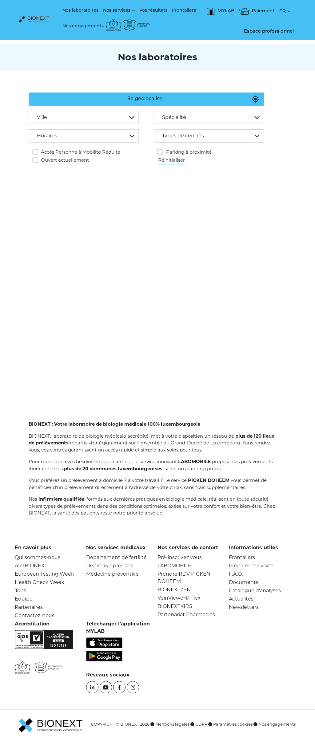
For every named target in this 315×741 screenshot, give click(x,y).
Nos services (116, 10)
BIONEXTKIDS (175, 606)
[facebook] (119, 687)
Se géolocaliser (146, 99)
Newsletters (244, 607)
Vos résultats (153, 10)
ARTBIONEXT (31, 566)
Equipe (24, 599)
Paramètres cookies (233, 724)
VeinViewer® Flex (179, 598)
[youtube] (106, 687)
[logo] (35, 20)
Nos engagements (83, 26)
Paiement (256, 11)
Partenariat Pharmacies (186, 614)
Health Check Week (39, 582)
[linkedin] (92, 687)
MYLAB (220, 11)
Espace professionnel (269, 31)
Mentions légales (172, 724)
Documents (243, 582)
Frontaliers (184, 10)
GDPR (201, 724)
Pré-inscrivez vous (180, 557)
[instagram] (133, 687)
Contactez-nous (34, 615)
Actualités (241, 599)
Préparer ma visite (251, 566)
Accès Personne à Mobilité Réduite (80, 152)
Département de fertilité (116, 557)
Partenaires (29, 607)
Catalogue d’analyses (255, 590)
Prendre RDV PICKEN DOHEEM (184, 577)
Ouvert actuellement (65, 160)
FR (282, 11)
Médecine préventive (112, 574)
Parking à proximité (189, 152)
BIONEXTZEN (174, 590)
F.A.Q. (236, 574)
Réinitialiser (171, 159)
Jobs (20, 590)
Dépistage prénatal (110, 566)
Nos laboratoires (80, 10)
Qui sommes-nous (37, 557)
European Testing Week (44, 574)
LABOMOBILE (174, 566)
